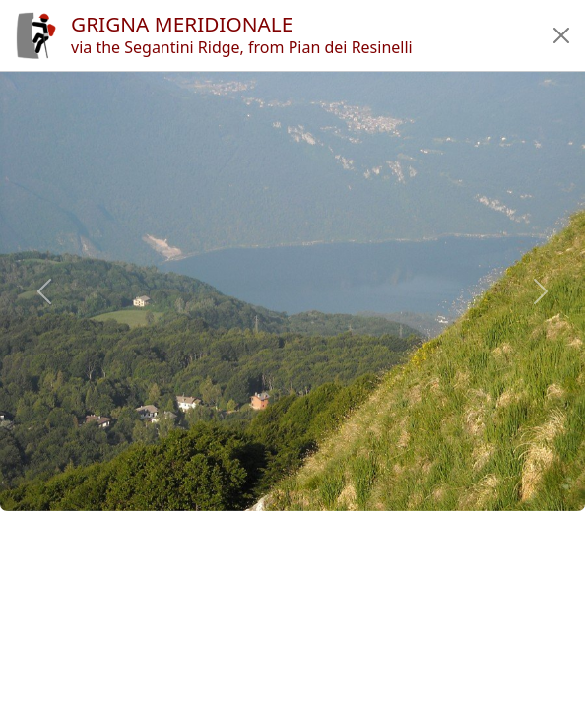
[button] (561, 35)
